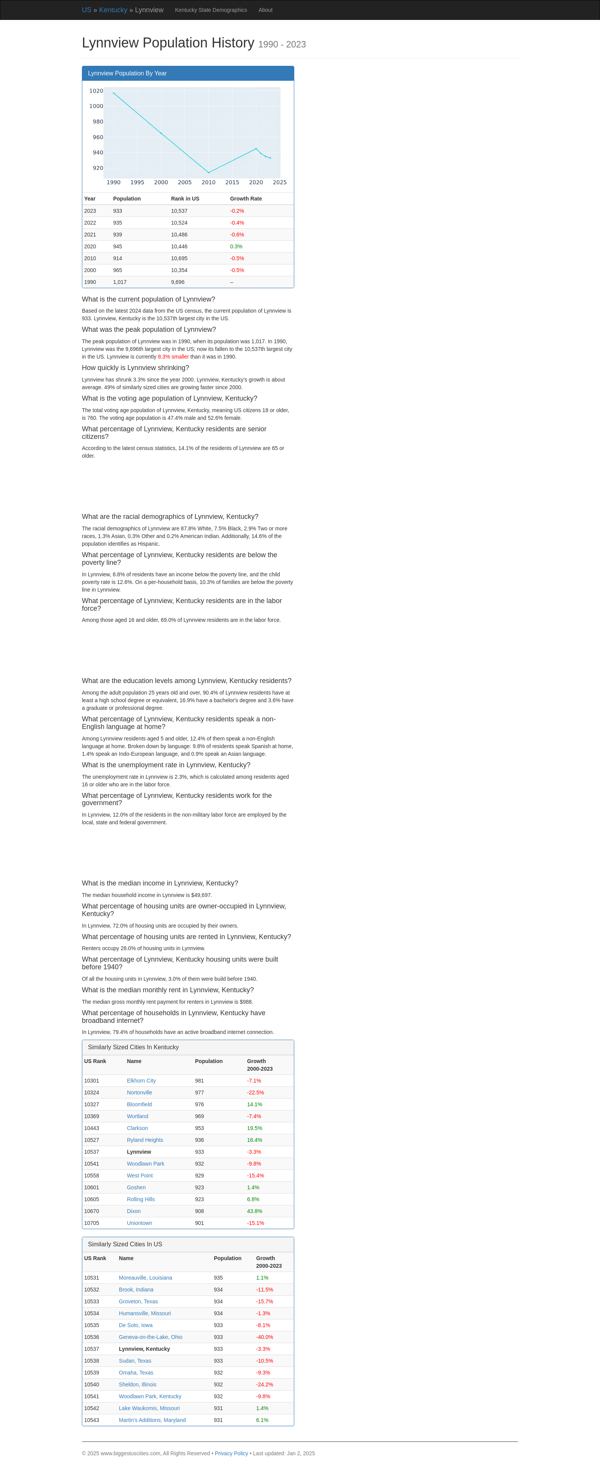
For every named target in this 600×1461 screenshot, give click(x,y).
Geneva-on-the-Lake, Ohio (151, 1337)
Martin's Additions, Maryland (152, 1420)
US (86, 10)
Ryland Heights (145, 1140)
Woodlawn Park (146, 1164)
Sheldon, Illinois (138, 1384)
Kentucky (113, 10)
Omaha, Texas (136, 1373)
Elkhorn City (141, 1081)
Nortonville (139, 1092)
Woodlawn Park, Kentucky (150, 1396)
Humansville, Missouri (145, 1313)
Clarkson (137, 1128)
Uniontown (139, 1223)
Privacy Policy (231, 1453)
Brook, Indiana (136, 1290)
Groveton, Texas (138, 1301)
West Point (140, 1175)
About (266, 10)
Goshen (136, 1187)
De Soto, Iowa (136, 1325)
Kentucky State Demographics (211, 10)
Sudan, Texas (135, 1361)
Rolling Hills (141, 1199)
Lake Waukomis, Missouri (149, 1408)
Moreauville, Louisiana (145, 1278)
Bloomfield (139, 1104)
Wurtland (137, 1116)
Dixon (134, 1211)
